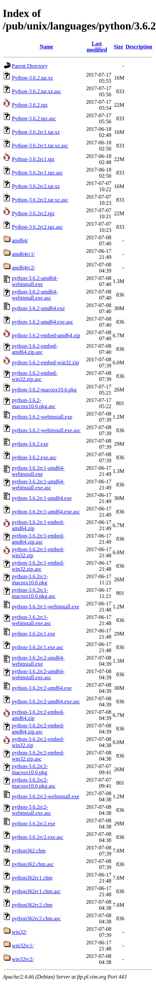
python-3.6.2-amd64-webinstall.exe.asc (35, 295)
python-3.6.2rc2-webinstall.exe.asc (31, 810)
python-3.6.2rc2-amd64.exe (42, 688)
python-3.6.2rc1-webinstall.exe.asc (31, 620)
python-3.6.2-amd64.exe (38, 308)
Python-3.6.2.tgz (30, 105)
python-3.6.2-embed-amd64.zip (46, 335)
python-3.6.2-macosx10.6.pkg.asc (33, 403)
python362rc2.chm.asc (36, 918)
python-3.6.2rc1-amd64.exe (42, 498)
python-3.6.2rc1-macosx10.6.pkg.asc (33, 593)
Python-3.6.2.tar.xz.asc (36, 91)
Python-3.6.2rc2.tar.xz (36, 186)
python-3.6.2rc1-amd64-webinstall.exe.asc (38, 485)
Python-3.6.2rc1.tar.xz (36, 132)
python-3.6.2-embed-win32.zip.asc (34, 376)
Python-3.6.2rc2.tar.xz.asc (40, 200)
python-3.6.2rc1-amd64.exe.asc (46, 512)
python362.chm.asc (33, 864)
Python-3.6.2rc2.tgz (33, 213)
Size (118, 46)
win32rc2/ (23, 959)
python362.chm (29, 851)
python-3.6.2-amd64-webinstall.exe (35, 281)
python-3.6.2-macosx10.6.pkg (44, 390)
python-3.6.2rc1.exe (33, 634)
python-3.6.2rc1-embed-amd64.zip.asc (38, 539)
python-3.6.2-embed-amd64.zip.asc (34, 349)
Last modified (96, 47)
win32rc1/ (23, 945)
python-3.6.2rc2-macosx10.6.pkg (30, 769)
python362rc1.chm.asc (36, 891)
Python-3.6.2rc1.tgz (33, 159)
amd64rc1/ (23, 254)
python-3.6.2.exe (30, 444)
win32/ (19, 932)
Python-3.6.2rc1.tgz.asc (37, 173)
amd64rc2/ (23, 268)
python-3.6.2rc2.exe (33, 823)
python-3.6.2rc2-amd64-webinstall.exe (38, 661)
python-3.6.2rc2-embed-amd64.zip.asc (38, 729)
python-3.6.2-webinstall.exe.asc (46, 430)
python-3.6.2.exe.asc (34, 457)
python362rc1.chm (32, 878)
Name (46, 46)
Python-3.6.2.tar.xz (32, 78)
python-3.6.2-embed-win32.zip (45, 362)
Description (139, 46)
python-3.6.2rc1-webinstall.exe (45, 606)
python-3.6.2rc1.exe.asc (37, 647)
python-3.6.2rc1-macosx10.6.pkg (30, 579)
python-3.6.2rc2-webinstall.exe (45, 796)
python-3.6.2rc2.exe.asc (37, 837)
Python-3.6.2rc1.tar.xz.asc (40, 145)
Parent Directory (30, 66)
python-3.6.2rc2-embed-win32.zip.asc (38, 756)
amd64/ (20, 240)
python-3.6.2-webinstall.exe (42, 417)
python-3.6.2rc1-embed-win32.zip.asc (38, 566)
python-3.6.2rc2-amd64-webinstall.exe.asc (38, 674)
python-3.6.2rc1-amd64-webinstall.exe (38, 471)
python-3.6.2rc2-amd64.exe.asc (46, 701)
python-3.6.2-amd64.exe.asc (42, 322)
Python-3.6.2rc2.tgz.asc (37, 227)
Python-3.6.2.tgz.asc (34, 118)
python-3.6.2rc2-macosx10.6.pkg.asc (33, 783)
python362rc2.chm (32, 905)
